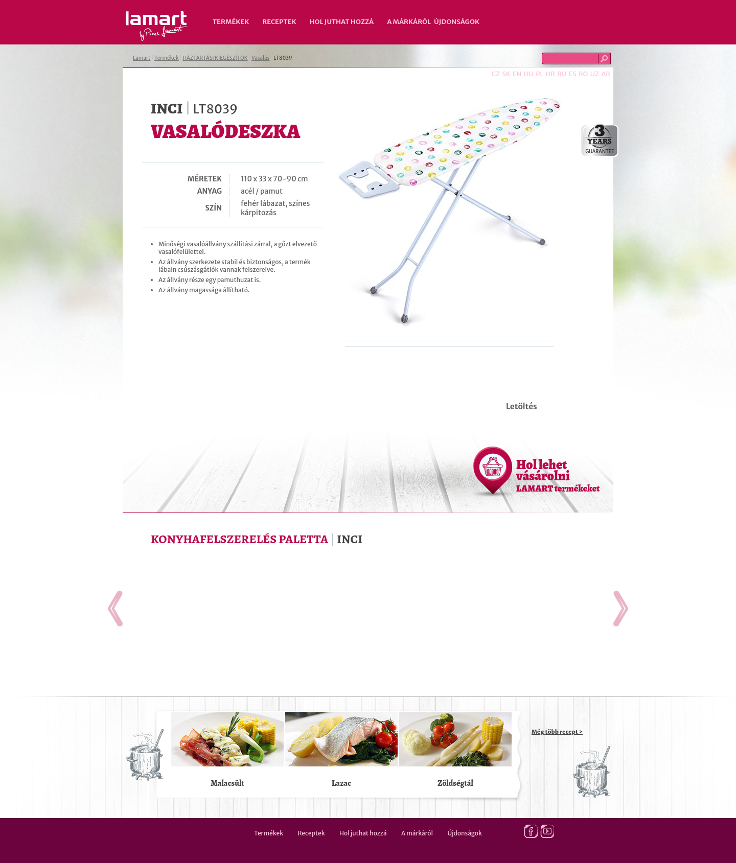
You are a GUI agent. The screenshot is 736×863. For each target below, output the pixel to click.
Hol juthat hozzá (341, 21)
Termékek (231, 21)
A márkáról (409, 21)
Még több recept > (557, 731)
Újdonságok (456, 21)
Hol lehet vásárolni (558, 475)
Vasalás (260, 58)
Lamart (156, 26)
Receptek (279, 21)
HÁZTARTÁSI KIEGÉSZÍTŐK (214, 58)
